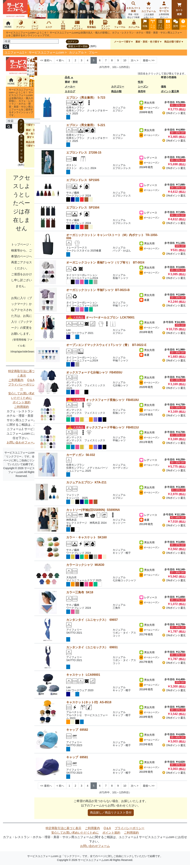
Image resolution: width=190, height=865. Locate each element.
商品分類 (116, 91)
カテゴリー (117, 86)
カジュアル (76, 52)
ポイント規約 (21, 402)
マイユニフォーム (148, 10)
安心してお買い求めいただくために (21, 395)
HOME (8, 24)
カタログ (70, 91)
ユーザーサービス (164, 10)
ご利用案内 (16, 380)
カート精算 (179, 9)
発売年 (142, 91)
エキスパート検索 (133, 10)
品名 (67, 77)
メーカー (70, 86)
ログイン (72, 41)
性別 (140, 81)
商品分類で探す (172, 41)
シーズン (143, 86)
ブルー (93, 52)
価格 (163, 86)
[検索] (31, 41)
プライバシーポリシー (21, 387)
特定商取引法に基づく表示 (21, 373)
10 (124, 60)
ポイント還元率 (170, 91)
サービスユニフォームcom (46, 52)
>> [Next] (148, 60)
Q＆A (31, 380)
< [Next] (60, 60)
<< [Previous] (46, 60)
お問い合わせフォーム (21, 442)
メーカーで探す (122, 41)
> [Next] (134, 60)
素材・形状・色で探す (147, 41)
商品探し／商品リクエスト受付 (111, 812)
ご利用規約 (21, 406)
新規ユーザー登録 (78, 46)
